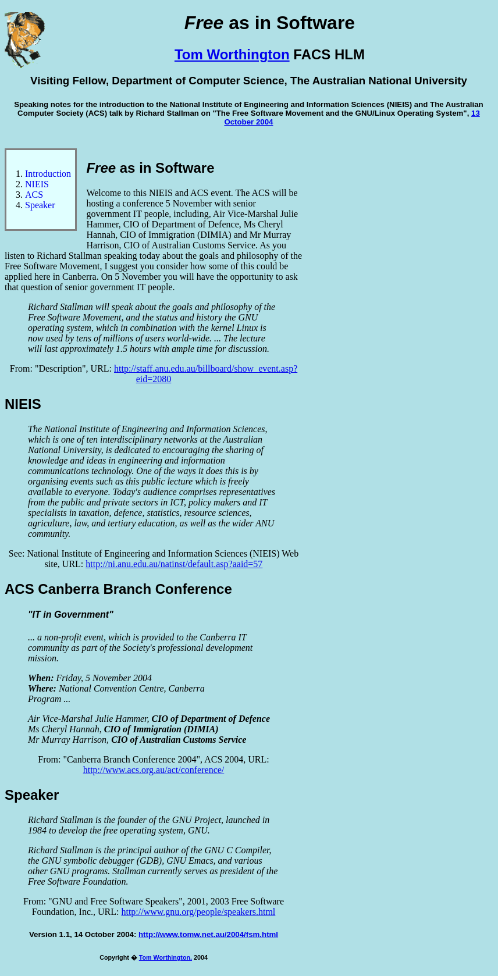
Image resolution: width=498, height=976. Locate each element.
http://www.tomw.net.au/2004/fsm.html (208, 934)
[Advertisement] (446, 322)
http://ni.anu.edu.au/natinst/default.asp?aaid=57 (174, 564)
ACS (34, 195)
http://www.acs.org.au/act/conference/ (154, 770)
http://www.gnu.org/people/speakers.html (198, 912)
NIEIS (37, 184)
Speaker (40, 205)
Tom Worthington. (165, 957)
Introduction (48, 174)
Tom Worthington (232, 54)
